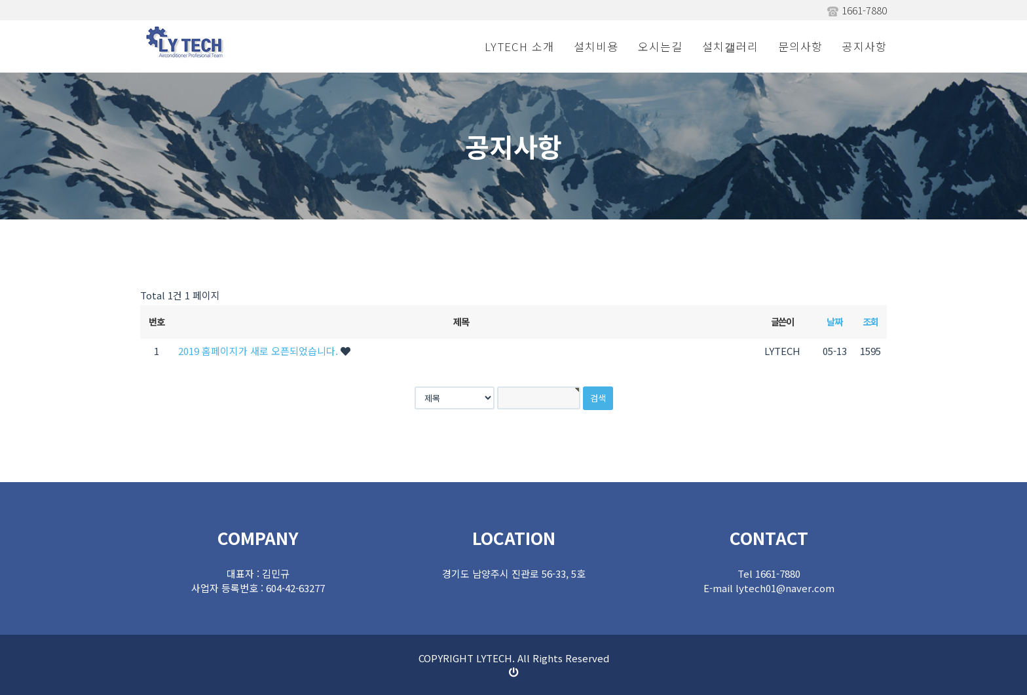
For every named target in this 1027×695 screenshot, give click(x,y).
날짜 (834, 321)
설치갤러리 (730, 46)
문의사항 (800, 46)
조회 (870, 321)
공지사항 (864, 46)
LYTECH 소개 (519, 46)
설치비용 (596, 46)
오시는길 (660, 46)
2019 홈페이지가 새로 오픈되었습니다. (259, 351)
